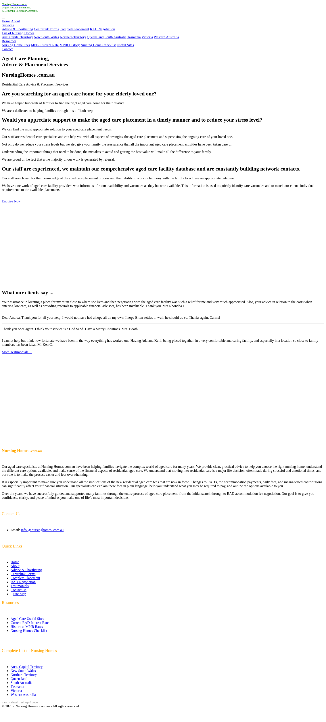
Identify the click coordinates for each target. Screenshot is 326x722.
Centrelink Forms (46, 29)
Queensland (95, 37)
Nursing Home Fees (16, 45)
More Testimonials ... (17, 352)
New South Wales (46, 37)
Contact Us (19, 590)
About (15, 21)
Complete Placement (74, 29)
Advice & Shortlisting (17, 29)
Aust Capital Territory (17, 37)
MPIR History (69, 45)
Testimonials (20, 586)
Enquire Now (11, 201)
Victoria (147, 37)
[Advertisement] (163, 246)
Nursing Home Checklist (98, 45)
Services (8, 25)
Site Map (19, 594)
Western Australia (166, 37)
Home (6, 21)
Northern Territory (73, 37)
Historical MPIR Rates (27, 627)
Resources (9, 41)
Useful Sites (125, 45)
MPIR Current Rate (45, 45)
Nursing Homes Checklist (29, 631)
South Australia (115, 37)
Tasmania (134, 37)
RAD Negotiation (102, 29)
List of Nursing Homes (18, 33)
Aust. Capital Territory (27, 667)
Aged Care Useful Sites (27, 619)
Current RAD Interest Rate (30, 623)
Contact (7, 49)
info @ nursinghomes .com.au (42, 530)
